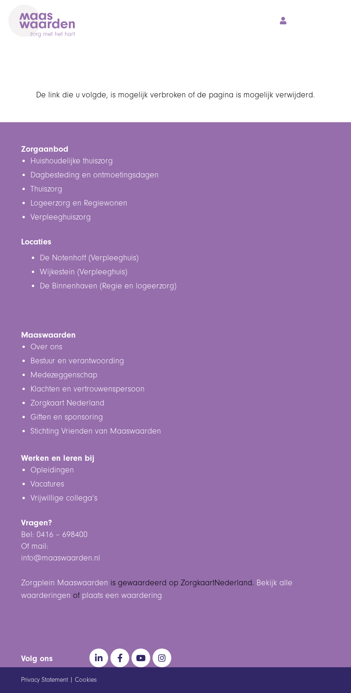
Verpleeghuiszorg (60, 217)
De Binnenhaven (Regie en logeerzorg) (108, 286)
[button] (302, 21)
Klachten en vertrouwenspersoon (87, 389)
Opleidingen (52, 470)
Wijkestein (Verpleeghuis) (83, 272)
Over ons (46, 347)
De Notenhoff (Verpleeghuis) (89, 258)
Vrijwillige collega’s (63, 498)
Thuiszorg (46, 189)
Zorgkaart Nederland (67, 403)
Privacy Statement (44, 680)
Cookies (86, 680)
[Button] (283, 21)
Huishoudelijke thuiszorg (71, 161)
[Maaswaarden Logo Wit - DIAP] (41, 21)
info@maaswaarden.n (59, 558)
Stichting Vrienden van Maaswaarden (95, 431)
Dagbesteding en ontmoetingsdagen (94, 175)
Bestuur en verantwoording (77, 361)
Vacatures (47, 484)
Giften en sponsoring (66, 417)
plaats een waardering (122, 595)
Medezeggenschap (63, 375)
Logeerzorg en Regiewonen (78, 203)
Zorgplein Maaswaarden (64, 583)
